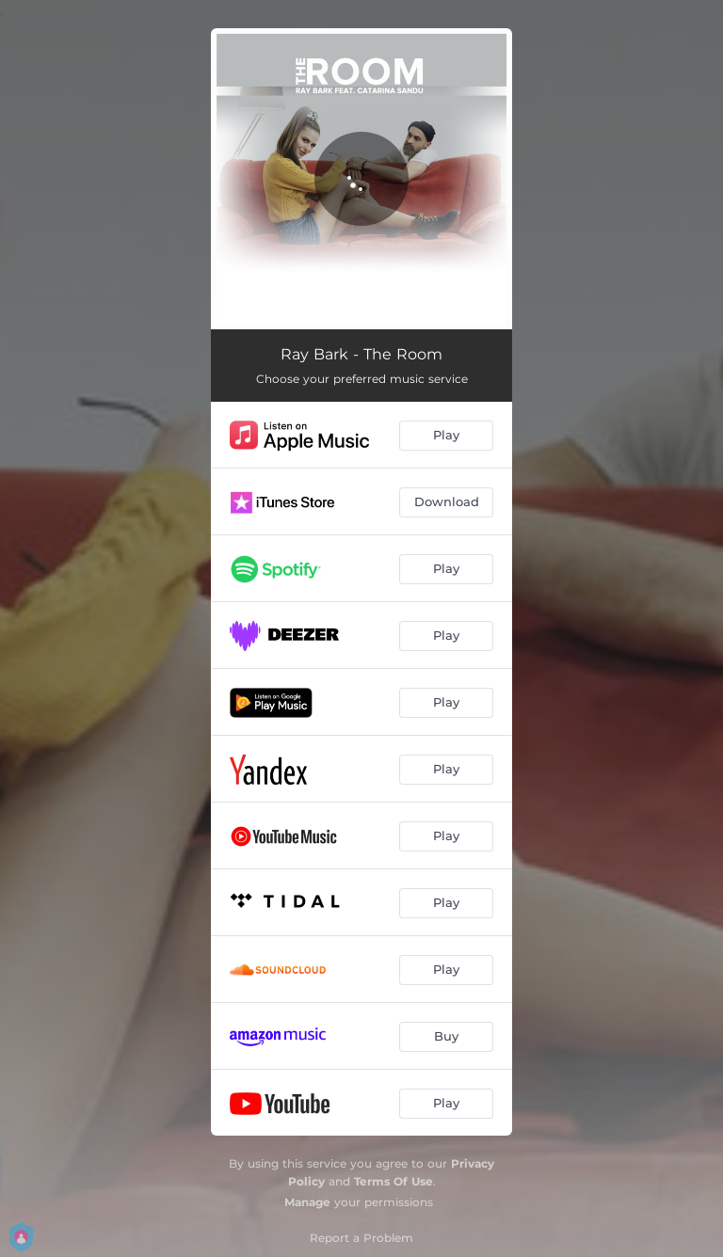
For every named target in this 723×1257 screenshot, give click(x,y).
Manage (307, 1202)
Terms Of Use (393, 1181)
